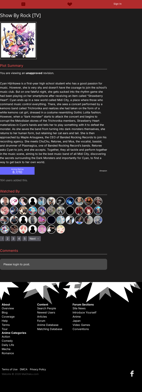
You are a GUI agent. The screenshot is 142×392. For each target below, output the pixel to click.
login (16, 264)
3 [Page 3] (13, 238)
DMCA (23, 369)
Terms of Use (9, 369)
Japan (77, 320)
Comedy (7, 340)
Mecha (6, 349)
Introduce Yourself (84, 312)
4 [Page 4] (19, 238)
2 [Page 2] (7, 238)
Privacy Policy (38, 369)
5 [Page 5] (25, 238)
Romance (8, 353)
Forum (41, 320)
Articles (42, 316)
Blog (5, 312)
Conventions (81, 329)
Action (6, 336)
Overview (8, 308)
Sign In (117, 3)
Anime (77, 316)
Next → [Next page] (34, 238)
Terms (6, 325)
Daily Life (8, 345)
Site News (79, 308)
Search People (46, 308)
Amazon (103, 171)
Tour (5, 329)
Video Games (81, 325)
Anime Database (47, 325)
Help (5, 320)
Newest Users (46, 312)
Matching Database (49, 329)
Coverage (8, 316)
